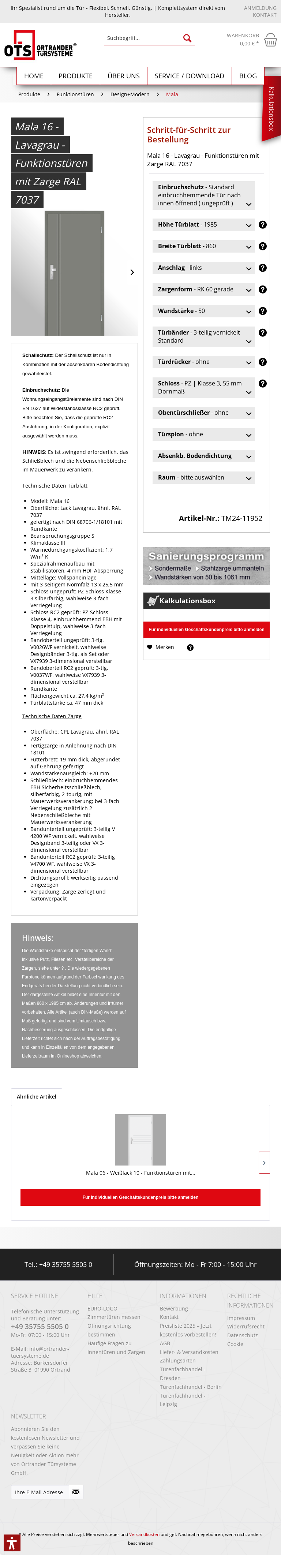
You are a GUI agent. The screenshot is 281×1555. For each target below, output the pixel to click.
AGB (165, 1343)
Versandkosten (144, 1534)
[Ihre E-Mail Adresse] (40, 1492)
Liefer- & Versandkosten (189, 1352)
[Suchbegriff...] (149, 38)
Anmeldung (260, 7)
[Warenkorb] (252, 39)
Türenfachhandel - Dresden (183, 1373)
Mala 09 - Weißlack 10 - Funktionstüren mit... (140, 1176)
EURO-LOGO (102, 1308)
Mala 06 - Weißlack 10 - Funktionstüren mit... (57, 1176)
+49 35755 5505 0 (65, 1264)
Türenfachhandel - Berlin (191, 1386)
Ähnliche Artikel (36, 1096)
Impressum (241, 1318)
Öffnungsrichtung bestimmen (109, 1330)
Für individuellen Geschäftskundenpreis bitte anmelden (207, 629)
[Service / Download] (189, 76)
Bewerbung (174, 1308)
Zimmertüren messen (113, 1316)
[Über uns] (123, 76)
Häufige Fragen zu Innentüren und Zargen (116, 1348)
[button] (12, 1543)
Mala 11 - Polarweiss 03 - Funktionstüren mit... (224, 1176)
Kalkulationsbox (271, 109)
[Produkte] (75, 76)
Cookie (235, 1343)
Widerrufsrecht (246, 1326)
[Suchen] (187, 38)
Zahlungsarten (178, 1360)
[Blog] (248, 76)
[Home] (34, 76)
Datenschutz (242, 1335)
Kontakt (265, 14)
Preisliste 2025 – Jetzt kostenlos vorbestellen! (188, 1330)
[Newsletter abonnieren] (76, 1492)
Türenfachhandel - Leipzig (183, 1400)
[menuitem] (149, 41)
